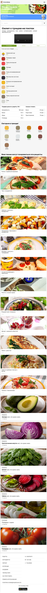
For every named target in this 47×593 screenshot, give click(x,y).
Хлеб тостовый (25, 87)
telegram (28, 563)
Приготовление (30, 115)
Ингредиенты (6, 559)
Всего (27, 110)
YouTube (28, 559)
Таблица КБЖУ (6, 572)
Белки (3, 112)
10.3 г (22, 112)
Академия (5, 569)
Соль (25, 101)
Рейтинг (4, 563)
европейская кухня (6, 32)
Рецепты (4, 556)
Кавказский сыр (25, 54)
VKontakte (28, 556)
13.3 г (22, 118)
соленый (35, 31)
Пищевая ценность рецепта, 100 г (11, 106)
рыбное (21, 31)
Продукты (4, 414)
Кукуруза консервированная (25, 82)
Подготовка (29, 112)
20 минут (4, 31)
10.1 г (22, 115)
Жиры (3, 115)
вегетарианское (11, 31)
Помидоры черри (25, 58)
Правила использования (9, 579)
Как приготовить (7, 576)
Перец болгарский (25, 63)
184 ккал (21, 110)
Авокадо (25, 68)
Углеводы (4, 118)
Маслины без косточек (25, 77)
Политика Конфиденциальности (11, 582)
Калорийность (6, 110)
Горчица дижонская (25, 91)
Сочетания (4, 520)
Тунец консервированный (25, 72)
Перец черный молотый (25, 96)
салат (17, 31)
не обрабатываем (28, 31)
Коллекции (5, 566)
